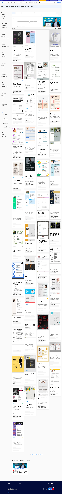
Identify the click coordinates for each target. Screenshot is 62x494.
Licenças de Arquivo (10, 484)
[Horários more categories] (1, 131)
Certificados (4, 36)
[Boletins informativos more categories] (1, 86)
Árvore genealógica (5, 52)
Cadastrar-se (59, 2)
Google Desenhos (4, 56)
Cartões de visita (4, 27)
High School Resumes (5, 122)
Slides (3, 134)
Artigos (3, 18)
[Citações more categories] (1, 107)
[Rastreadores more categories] (1, 138)
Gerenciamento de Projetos (4, 105)
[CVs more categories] (1, 48)
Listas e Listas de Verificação (4, 80)
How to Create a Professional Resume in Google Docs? (19, 469)
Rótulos (3, 72)
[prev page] (31, 454)
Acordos (3, 16)
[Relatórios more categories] (1, 111)
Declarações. (4, 136)
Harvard (24, 20)
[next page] (42, 454)
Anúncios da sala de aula (5, 38)
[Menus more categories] (1, 84)
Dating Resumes (5, 118)
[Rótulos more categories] (1, 72)
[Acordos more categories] (1, 16)
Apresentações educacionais (4, 50)
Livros (3, 21)
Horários (3, 130)
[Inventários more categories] (1, 63)
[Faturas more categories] (1, 67)
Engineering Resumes (5, 119)
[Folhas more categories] (1, 132)
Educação (17, 2)
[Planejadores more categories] (1, 93)
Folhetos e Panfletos (5, 23)
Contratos (3, 44)
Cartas (3, 78)
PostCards (3, 97)
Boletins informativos (5, 86)
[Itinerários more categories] (1, 69)
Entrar (54, 2)
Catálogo (3, 34)
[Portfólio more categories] (1, 95)
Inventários (3, 63)
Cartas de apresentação (5, 46)
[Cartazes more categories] (1, 99)
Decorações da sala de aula (5, 40)
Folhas (3, 132)
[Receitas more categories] (1, 109)
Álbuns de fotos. (4, 91)
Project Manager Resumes (6, 126)
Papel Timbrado (4, 76)
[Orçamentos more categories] (1, 25)
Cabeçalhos (4, 61)
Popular (59, 28)
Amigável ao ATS (20, 20)
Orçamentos (4, 25)
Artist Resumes (5, 115)
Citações (3, 107)
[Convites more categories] (1, 65)
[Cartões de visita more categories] (1, 27)
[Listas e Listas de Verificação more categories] (1, 80)
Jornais (3, 88)
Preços (26, 2)
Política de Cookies (10, 488)
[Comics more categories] (1, 42)
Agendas (3, 14)
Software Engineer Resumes (6, 127)
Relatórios (3, 110)
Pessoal (21, 2)
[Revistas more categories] (1, 82)
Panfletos (3, 54)
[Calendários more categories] (1, 32)
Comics (3, 42)
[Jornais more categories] (1, 71)
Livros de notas (4, 58)
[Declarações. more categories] (1, 136)
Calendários (4, 32)
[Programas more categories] (1, 102)
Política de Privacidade (11, 487)
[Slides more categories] (1, 134)
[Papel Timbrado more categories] (1, 76)
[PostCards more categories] (1, 97)
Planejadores (4, 93)
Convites (3, 65)
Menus (3, 84)
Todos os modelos (4, 12)
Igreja (14, 2)
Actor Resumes (5, 114)
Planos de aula (4, 74)
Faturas (3, 67)
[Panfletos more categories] (1, 54)
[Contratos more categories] (1, 44)
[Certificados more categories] (1, 36)
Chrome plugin (21, 484)
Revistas (3, 82)
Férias (23, 2)
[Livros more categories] (1, 22)
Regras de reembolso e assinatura (12, 489)
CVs (2, 48)
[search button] (39, 2)
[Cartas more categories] (1, 78)
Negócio (11, 2)
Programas (3, 102)
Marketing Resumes (5, 123)
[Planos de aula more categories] (1, 74)
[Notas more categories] (1, 90)
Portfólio (3, 95)
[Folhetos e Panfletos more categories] (1, 23)
